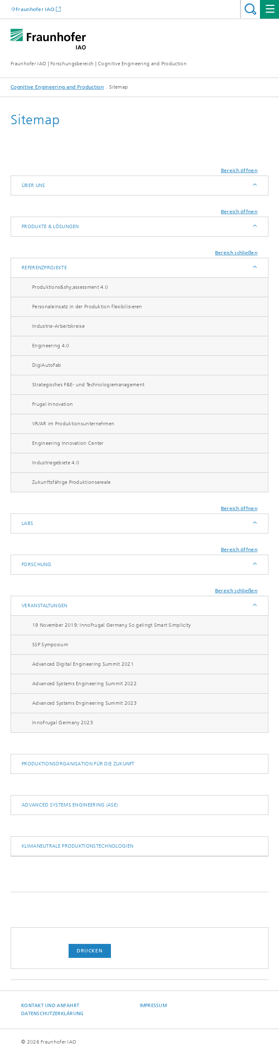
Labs (27, 523)
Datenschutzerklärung (52, 1013)
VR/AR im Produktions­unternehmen (73, 424)
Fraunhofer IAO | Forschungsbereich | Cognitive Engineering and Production (99, 64)
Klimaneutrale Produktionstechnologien (77, 846)
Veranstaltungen (45, 605)
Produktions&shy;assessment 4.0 (70, 287)
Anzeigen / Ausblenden (254, 185)
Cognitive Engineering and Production (57, 87)
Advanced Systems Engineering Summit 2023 (84, 703)
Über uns (33, 185)
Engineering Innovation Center (68, 443)
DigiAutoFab (46, 365)
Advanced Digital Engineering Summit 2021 (83, 664)
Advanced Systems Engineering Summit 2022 (84, 684)
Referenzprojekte (44, 268)
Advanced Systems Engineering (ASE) (70, 805)
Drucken (90, 951)
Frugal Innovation (52, 404)
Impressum (153, 1005)
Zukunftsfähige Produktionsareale (71, 482)
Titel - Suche (250, 9)
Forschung (37, 564)
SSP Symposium (50, 645)
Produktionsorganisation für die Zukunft (78, 764)
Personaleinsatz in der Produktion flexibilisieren (87, 307)
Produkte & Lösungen (50, 226)
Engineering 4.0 (50, 346)
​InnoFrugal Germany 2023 (62, 723)
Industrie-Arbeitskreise (58, 326)
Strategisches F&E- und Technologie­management (88, 385)
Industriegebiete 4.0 (55, 463)
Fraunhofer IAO (35, 9)
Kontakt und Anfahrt (50, 1005)
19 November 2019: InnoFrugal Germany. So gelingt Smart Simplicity (111, 625)
